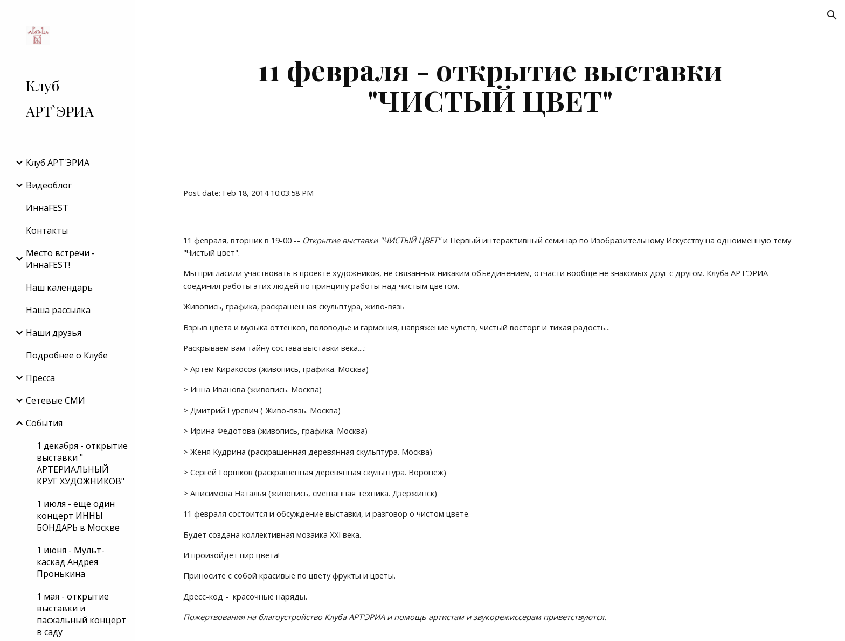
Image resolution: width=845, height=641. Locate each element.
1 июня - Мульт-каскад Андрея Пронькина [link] (71, 562)
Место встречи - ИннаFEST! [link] (60, 259)
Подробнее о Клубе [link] (67, 355)
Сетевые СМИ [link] (55, 400)
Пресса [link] (40, 378)
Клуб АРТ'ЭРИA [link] (57, 162)
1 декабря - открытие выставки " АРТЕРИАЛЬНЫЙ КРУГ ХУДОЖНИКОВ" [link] (82, 463)
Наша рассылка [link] (58, 310)
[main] (490, 84)
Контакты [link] (47, 230)
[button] (832, 15)
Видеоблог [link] (49, 185)
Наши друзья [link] (53, 333)
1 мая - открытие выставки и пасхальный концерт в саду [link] (81, 614)
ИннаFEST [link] (47, 208)
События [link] (44, 423)
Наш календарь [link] (59, 287)
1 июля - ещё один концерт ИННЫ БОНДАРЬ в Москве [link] (78, 515)
